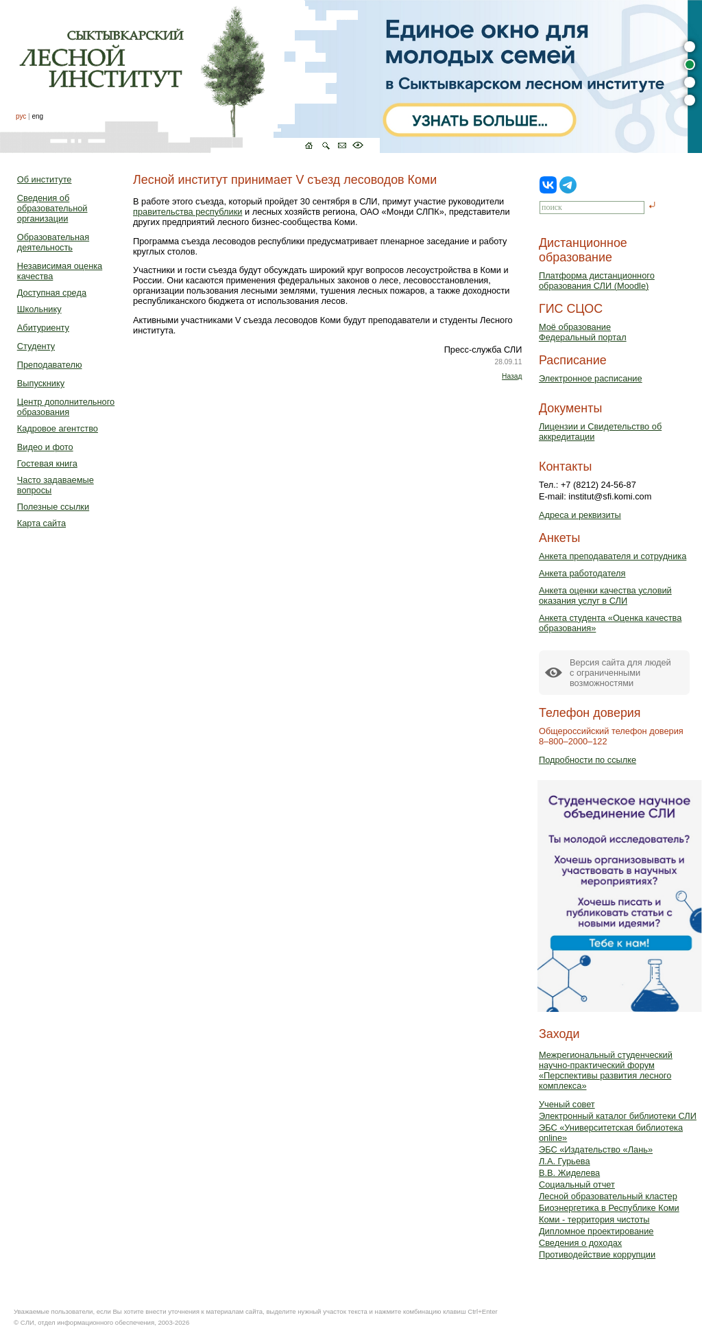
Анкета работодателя (582, 573)
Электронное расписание (590, 378)
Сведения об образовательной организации (52, 208)
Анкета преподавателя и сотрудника (612, 556)
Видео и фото (45, 447)
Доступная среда (51, 292)
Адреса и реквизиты (580, 515)
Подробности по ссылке (587, 760)
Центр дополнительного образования (65, 407)
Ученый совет (567, 1104)
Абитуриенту (43, 327)
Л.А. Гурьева (564, 1161)
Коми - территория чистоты (594, 1219)
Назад (512, 376)
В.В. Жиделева (569, 1173)
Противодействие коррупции (597, 1254)
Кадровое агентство (57, 428)
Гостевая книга (47, 463)
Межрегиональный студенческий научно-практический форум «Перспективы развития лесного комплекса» (606, 1070)
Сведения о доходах (580, 1243)
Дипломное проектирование (596, 1231)
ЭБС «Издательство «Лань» (596, 1149)
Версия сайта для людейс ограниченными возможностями (620, 672)
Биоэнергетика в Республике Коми (609, 1208)
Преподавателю (49, 364)
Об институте (44, 179)
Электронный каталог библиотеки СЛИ (618, 1116)
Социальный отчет (577, 1184)
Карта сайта (41, 523)
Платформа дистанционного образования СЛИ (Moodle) (597, 280)
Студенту (36, 346)
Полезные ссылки (53, 507)
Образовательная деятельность (53, 242)
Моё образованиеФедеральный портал (583, 332)
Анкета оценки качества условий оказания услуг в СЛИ (605, 595)
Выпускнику (40, 383)
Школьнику (39, 309)
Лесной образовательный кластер (608, 1196)
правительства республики (187, 212)
